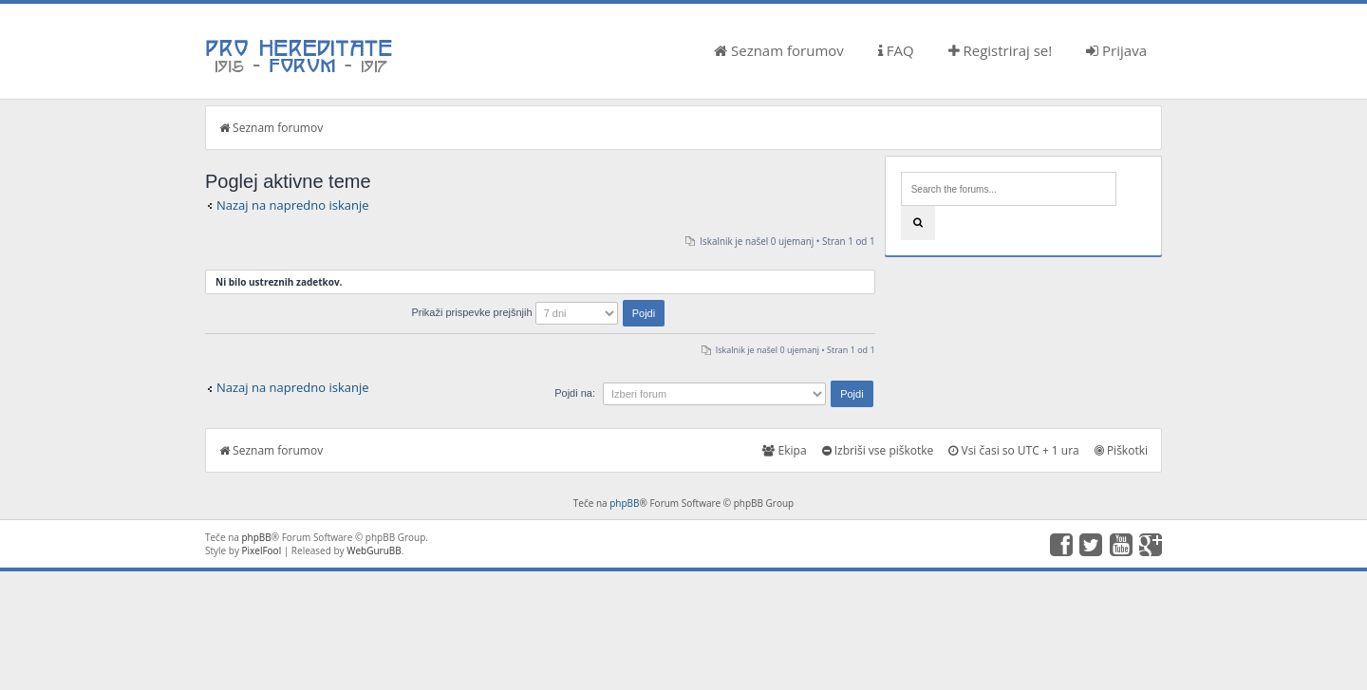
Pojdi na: (574, 393)
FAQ (896, 50)
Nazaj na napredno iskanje (292, 205)
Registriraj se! (1000, 50)
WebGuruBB (374, 550)
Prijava (1116, 50)
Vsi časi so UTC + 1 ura (1013, 450)
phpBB (624, 503)
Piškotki (1121, 450)
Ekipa (784, 450)
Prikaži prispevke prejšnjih (538, 312)
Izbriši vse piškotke (878, 450)
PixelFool (262, 550)
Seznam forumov (779, 50)
